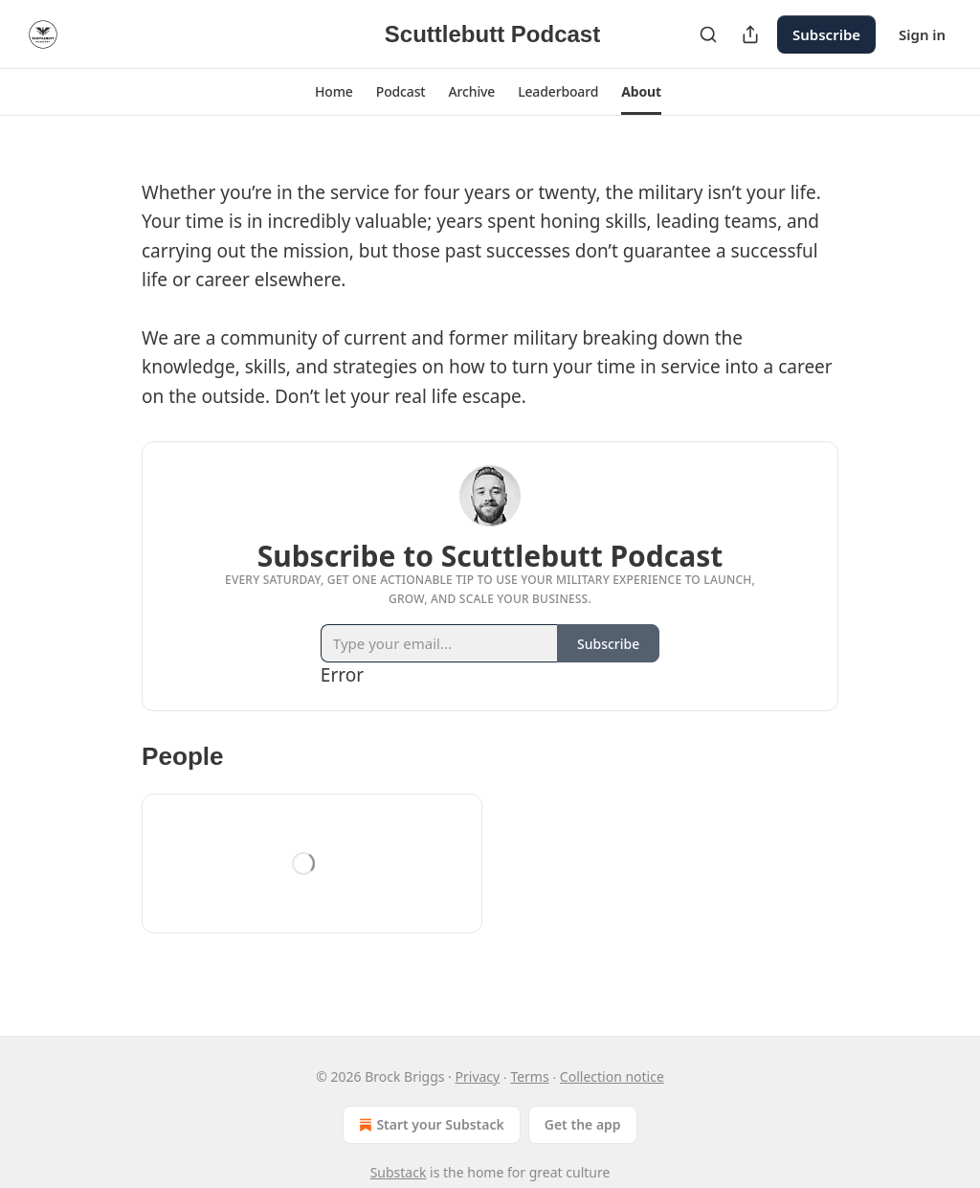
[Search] (708, 34)
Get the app (583, 1124)
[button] (334, 92)
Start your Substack (429, 1124)
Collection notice (612, 1076)
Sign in (922, 34)
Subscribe (826, 34)
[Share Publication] (750, 34)
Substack (398, 1172)
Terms (529, 1076)
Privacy (478, 1076)
